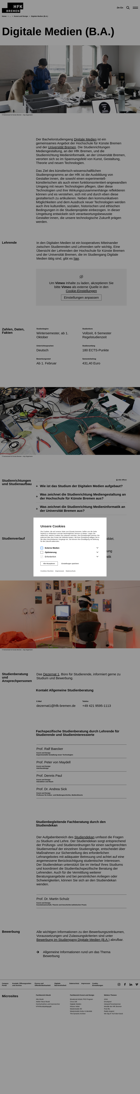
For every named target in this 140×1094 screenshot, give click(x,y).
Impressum (59, 571)
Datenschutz (70, 571)
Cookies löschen (46, 571)
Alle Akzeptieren (49, 563)
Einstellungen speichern (70, 563)
